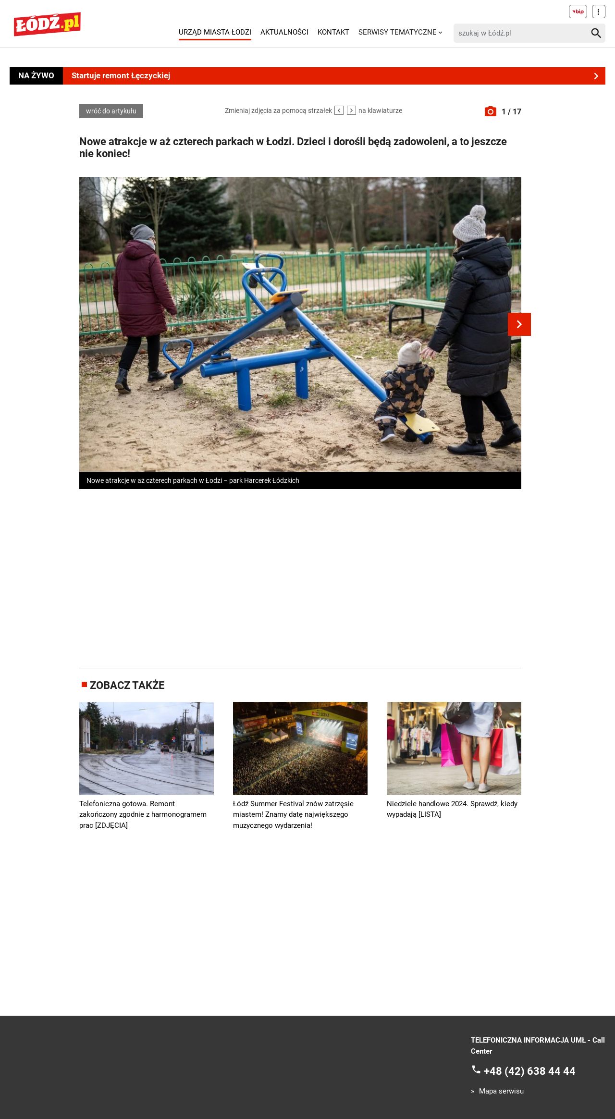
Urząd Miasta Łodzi (215, 32)
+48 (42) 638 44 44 (530, 1071)
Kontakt (333, 32)
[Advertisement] (300, 576)
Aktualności (284, 32)
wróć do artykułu (111, 111)
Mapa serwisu (501, 1091)
